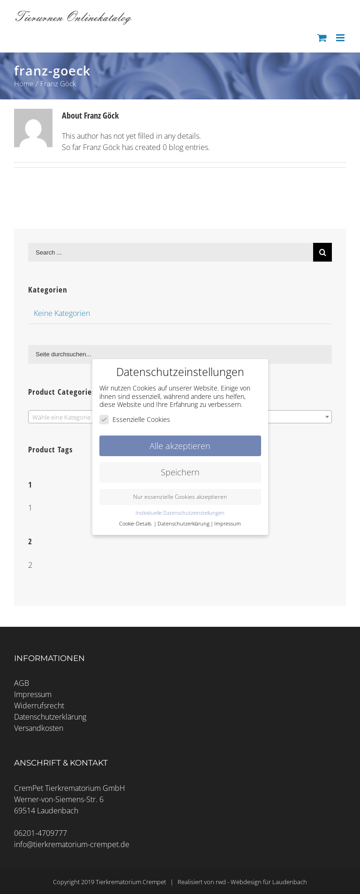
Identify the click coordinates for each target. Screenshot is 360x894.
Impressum (33, 694)
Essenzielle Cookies (134, 418)
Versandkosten (38, 728)
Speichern (180, 472)
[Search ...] (170, 252)
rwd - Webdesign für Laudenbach (261, 882)
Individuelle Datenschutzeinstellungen (180, 513)
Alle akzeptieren (180, 445)
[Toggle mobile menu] (341, 38)
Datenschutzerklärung (50, 717)
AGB (21, 683)
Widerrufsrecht (39, 705)
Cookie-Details (135, 523)
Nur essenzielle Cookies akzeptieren (180, 497)
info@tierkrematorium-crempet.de (71, 844)
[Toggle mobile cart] (322, 38)
